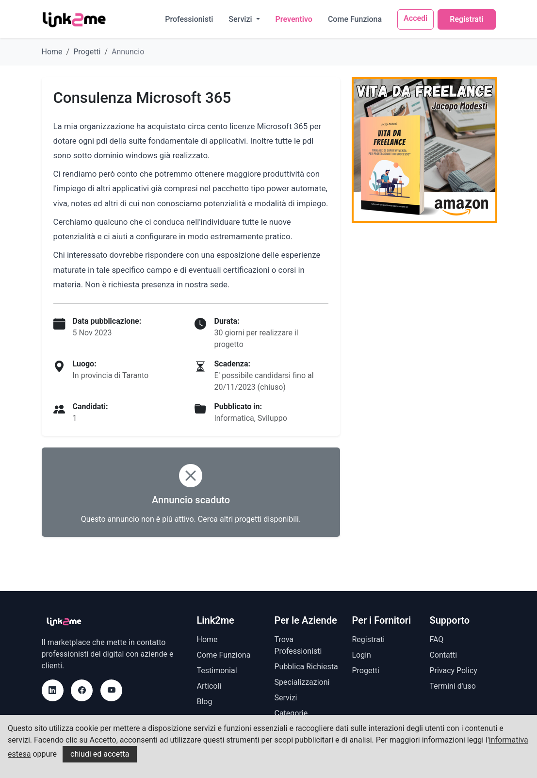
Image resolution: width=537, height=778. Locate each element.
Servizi (285, 697)
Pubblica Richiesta (306, 666)
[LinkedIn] (53, 690)
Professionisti (189, 19)
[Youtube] (111, 690)
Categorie (291, 713)
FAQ (436, 639)
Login (361, 655)
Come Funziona (355, 19)
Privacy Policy (453, 670)
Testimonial (216, 670)
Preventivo (294, 19)
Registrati (466, 19)
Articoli (208, 686)
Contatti (443, 655)
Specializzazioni (301, 682)
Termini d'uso (452, 686)
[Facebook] (82, 690)
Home (52, 51)
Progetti (86, 51)
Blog (204, 701)
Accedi (415, 18)
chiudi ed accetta (99, 754)
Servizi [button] (241, 19)
